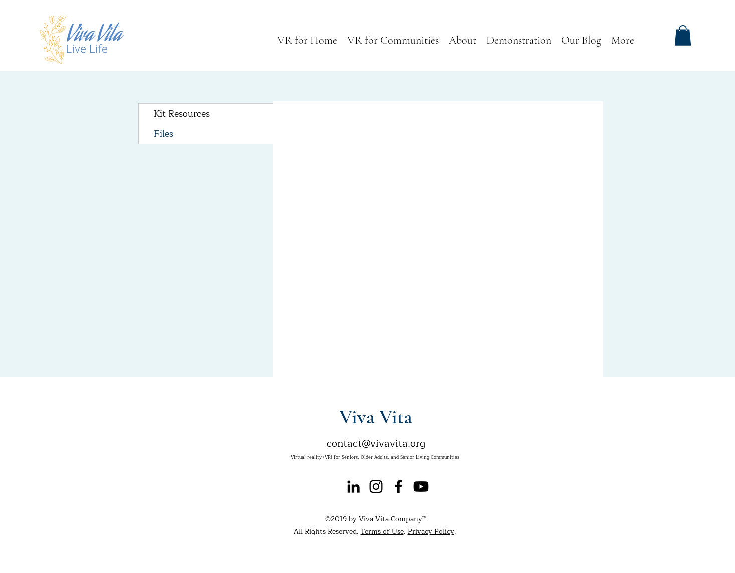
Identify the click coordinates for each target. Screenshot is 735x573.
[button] (682, 35)
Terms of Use (382, 531)
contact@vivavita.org (376, 443)
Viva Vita (375, 417)
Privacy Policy (431, 531)
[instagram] (376, 486)
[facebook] (398, 486)
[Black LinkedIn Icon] (353, 486)
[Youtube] (421, 486)
